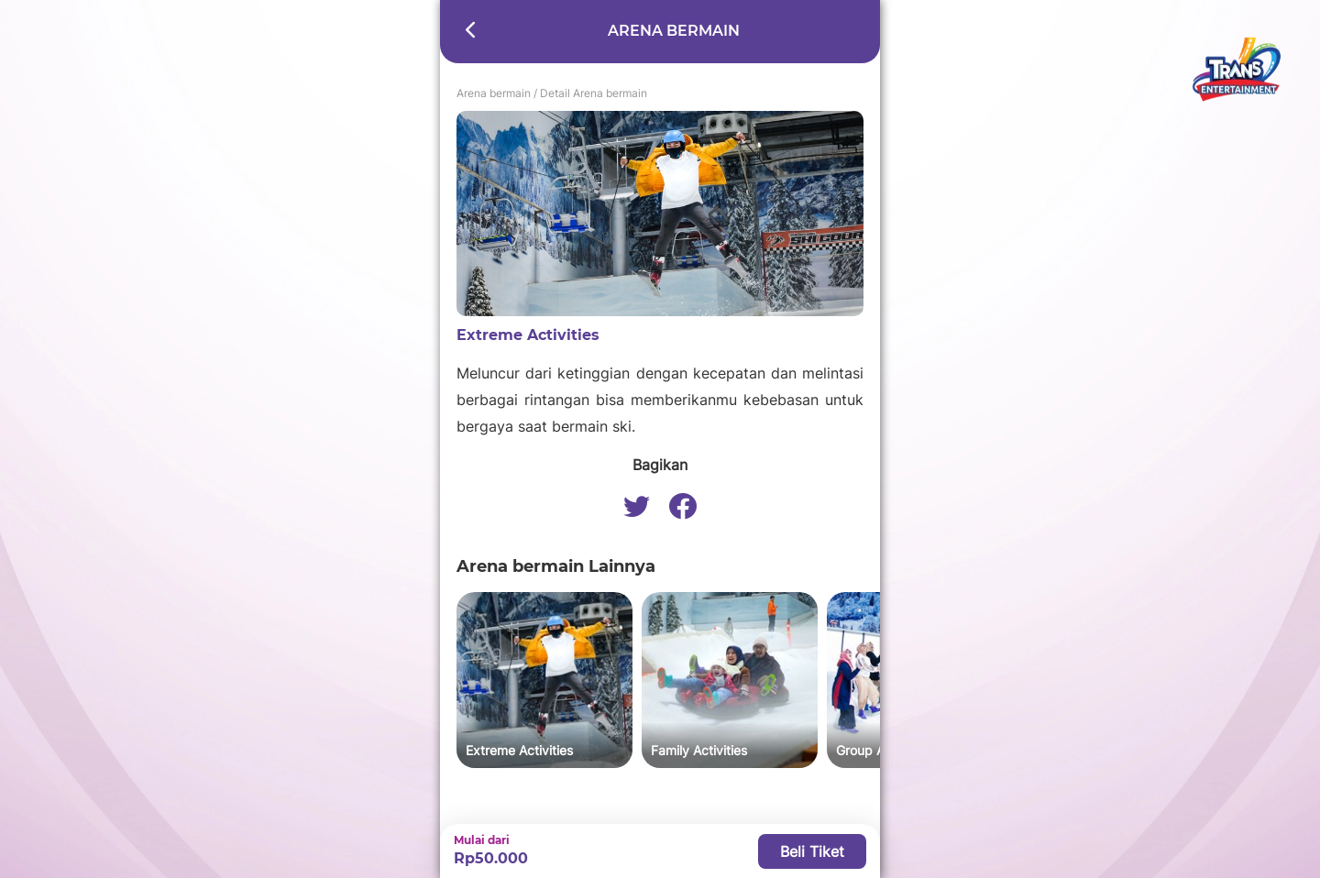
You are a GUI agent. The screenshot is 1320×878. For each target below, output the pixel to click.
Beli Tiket (812, 851)
